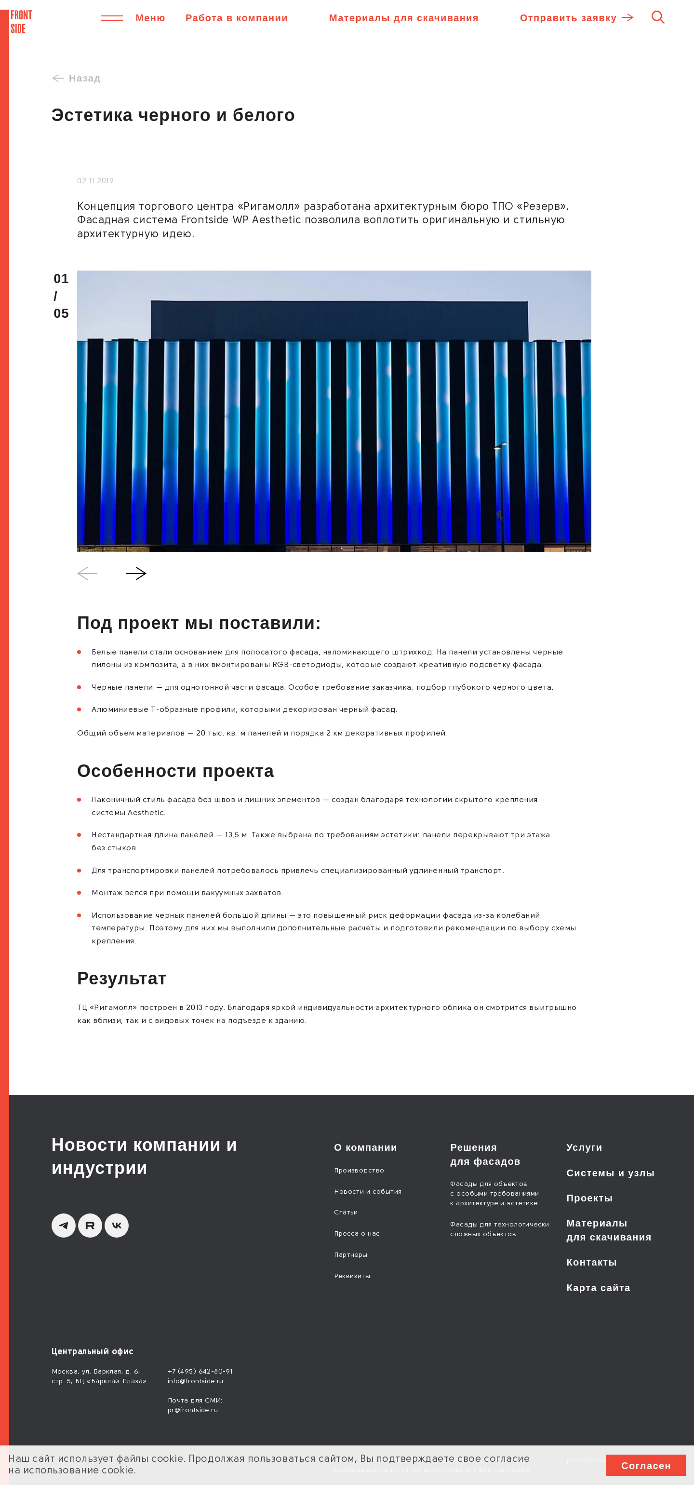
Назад (85, 78)
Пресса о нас (357, 1234)
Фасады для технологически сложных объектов (499, 1229)
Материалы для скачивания (404, 18)
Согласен (646, 1465)
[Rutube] (90, 1225)
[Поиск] (658, 17)
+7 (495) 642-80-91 (200, 1372)
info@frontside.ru (196, 1381)
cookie (167, 1459)
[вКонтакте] (117, 1225)
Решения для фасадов (485, 1154)
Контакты (592, 1262)
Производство (359, 1170)
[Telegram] (64, 1225)
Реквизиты (352, 1276)
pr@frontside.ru (193, 1410)
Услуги (585, 1147)
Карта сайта (599, 1287)
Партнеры (350, 1255)
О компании (365, 1147)
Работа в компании (237, 18)
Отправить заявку (568, 18)
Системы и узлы (611, 1173)
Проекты (590, 1198)
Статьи (346, 1212)
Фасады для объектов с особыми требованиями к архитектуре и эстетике (494, 1194)
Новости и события (367, 1192)
